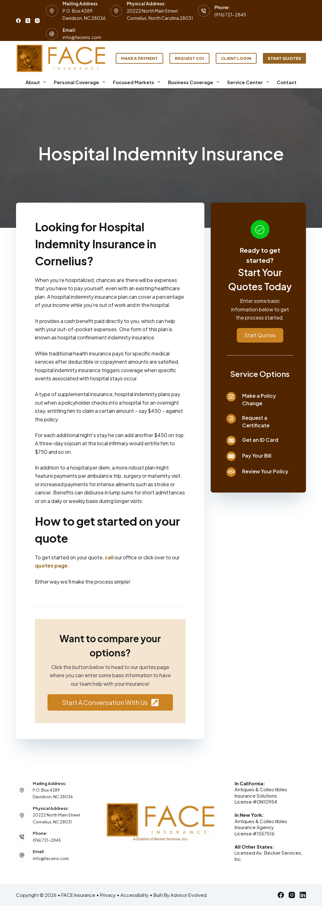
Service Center (249, 82)
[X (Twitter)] (27, 20)
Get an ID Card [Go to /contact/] (260, 439)
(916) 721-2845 (230, 14)
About (36, 82)
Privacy (108, 895)
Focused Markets (138, 82)
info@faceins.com (82, 37)
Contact (287, 82)
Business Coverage (195, 82)
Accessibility (134, 895)
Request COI (189, 58)
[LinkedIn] (303, 895)
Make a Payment (139, 58)
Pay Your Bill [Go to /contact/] (256, 455)
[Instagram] (37, 20)
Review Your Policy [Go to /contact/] (265, 471)
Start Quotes (284, 58)
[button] (110, 702)
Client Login (236, 58)
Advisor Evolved (188, 895)
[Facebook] (18, 20)
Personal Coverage (81, 82)
